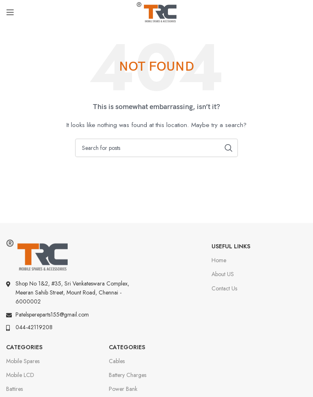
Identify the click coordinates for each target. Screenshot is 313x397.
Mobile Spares (23, 361)
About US (223, 274)
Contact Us (224, 288)
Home (219, 260)
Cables (117, 361)
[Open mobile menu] (10, 12)
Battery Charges (127, 375)
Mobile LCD (20, 375)
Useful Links (231, 246)
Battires (14, 389)
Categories (24, 347)
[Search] (156, 147)
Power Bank (123, 389)
